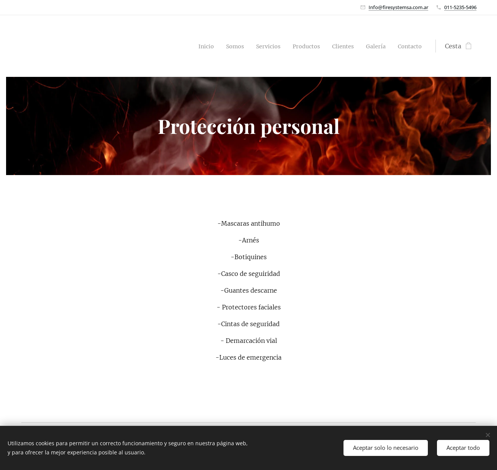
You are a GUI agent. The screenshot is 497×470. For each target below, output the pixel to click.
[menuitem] (191, 46)
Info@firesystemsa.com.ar (398, 7)
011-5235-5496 (460, 7)
